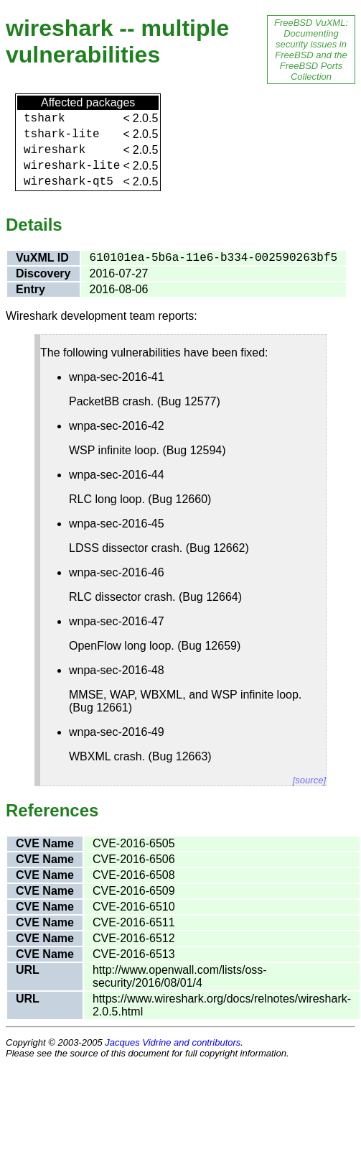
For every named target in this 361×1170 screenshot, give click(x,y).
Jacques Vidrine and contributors (172, 1042)
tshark (44, 118)
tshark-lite (62, 134)
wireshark (54, 150)
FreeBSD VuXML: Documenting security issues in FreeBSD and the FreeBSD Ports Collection (311, 49)
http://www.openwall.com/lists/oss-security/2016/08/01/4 (180, 976)
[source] (309, 780)
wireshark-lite (72, 166)
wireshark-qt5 (68, 181)
